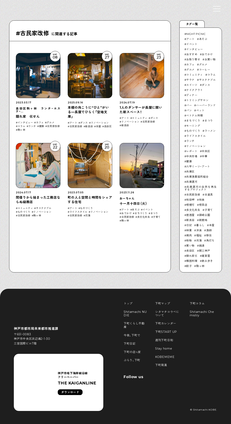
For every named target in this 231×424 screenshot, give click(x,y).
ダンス (84, 123)
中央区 (206, 151)
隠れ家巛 (191, 255)
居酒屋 (190, 215)
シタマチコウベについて (167, 313)
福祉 (199, 235)
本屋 (98, 126)
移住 (209, 235)
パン (189, 110)
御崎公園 (204, 215)
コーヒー (204, 69)
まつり (154, 213)
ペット (200, 110)
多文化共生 (143, 217)
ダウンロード (70, 392)
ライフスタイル (78, 212)
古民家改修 (53, 126)
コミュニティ (139, 118)
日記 (189, 225)
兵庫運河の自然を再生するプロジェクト (200, 188)
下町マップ (162, 303)
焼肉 (189, 235)
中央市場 (191, 156)
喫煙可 (190, 204)
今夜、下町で (132, 335)
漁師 (209, 230)
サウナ (190, 79)
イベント (148, 209)
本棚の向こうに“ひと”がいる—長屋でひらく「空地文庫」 (88, 112)
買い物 (190, 245)
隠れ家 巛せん (28, 116)
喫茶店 (203, 204)
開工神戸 (204, 250)
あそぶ (136, 209)
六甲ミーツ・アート (198, 166)
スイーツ (191, 84)
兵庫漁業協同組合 (197, 176)
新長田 (89, 126)
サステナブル (43, 208)
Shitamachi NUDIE (135, 313)
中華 (204, 156)
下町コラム (197, 303)
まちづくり (141, 213)
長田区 (108, 126)
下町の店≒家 (132, 352)
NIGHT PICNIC (196, 33)
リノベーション (100, 123)
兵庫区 (190, 171)
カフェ (40, 122)
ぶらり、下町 (132, 360)
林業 (189, 230)
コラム (21, 126)
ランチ (32, 126)
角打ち (210, 240)
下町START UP (166, 332)
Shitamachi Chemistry (202, 313)
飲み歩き (207, 260)
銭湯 (202, 245)
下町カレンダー (165, 323)
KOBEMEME (165, 357)
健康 (41, 126)
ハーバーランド (206, 105)
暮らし (200, 225)
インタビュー (25, 122)
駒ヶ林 (21, 130)
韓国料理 (191, 260)
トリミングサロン (197, 100)
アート (73, 123)
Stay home (163, 348)
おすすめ (191, 54)
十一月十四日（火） (133, 204)
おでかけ (126, 213)
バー (189, 105)
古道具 (209, 194)
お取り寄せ (193, 59)
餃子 (189, 266)
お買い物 (210, 59)
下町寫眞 (161, 365)
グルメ (50, 122)
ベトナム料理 (194, 115)
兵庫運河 (191, 181)
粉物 (189, 240)
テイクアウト (194, 90)
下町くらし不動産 (134, 325)
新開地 (203, 220)
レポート (191, 151)
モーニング (193, 125)
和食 (202, 199)
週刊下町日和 (164, 340)
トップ (128, 303)
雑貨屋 (206, 255)
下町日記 (130, 343)
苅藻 (87, 215)
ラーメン (210, 130)
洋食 (199, 230)
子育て (157, 217)
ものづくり (24, 212)
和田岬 (190, 199)
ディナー (191, 95)
